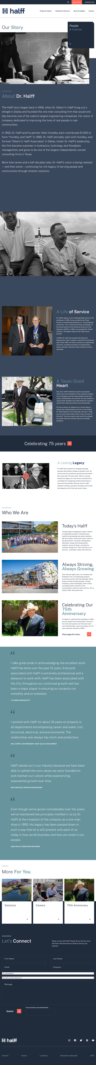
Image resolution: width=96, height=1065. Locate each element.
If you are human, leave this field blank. (37, 1007)
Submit (13, 1011)
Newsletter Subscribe (69, 1055)
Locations (44, 1055)
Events (24, 1055)
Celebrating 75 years (48, 443)
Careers (91, 11)
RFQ (92, 1055)
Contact (5, 1055)
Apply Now (77, 2)
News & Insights (79, 11)
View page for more (76, 634)
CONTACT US (89, 2)
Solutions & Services (62, 11)
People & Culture (46, 11)
